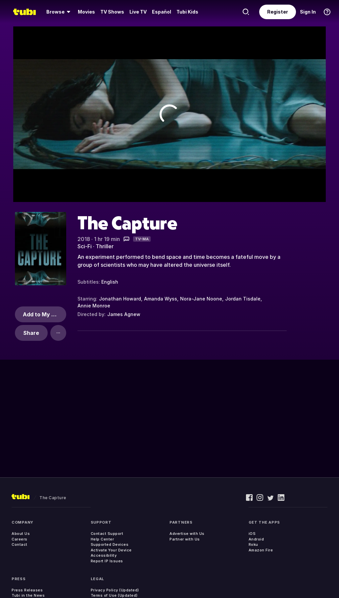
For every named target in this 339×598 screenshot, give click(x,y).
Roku (253, 544)
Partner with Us (185, 539)
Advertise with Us (187, 533)
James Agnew (123, 314)
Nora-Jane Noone (201, 298)
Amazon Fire (261, 550)
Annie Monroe (93, 305)
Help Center (102, 539)
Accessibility (104, 555)
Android (256, 539)
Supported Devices (110, 544)
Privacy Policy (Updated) (115, 590)
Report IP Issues (107, 561)
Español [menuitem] (161, 12)
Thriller (105, 246)
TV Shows (112, 12)
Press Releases (27, 590)
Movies (86, 12)
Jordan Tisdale (243, 298)
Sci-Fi (84, 246)
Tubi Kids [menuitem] (187, 12)
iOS (252, 533)
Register (277, 12)
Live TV (138, 12)
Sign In (308, 12)
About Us (21, 533)
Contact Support (107, 533)
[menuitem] (59, 12)
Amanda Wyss (160, 298)
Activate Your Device (111, 550)
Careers (19, 539)
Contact (19, 544)
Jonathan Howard (120, 298)
